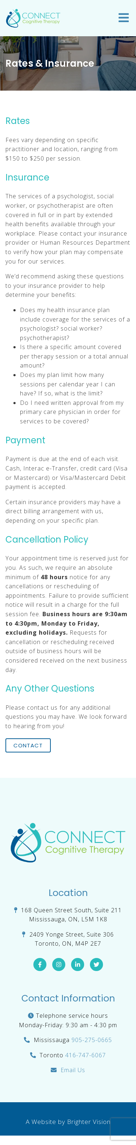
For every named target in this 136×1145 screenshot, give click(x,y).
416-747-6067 (85, 1055)
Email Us (73, 1070)
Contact (28, 745)
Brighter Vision (89, 1121)
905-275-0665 (91, 1040)
